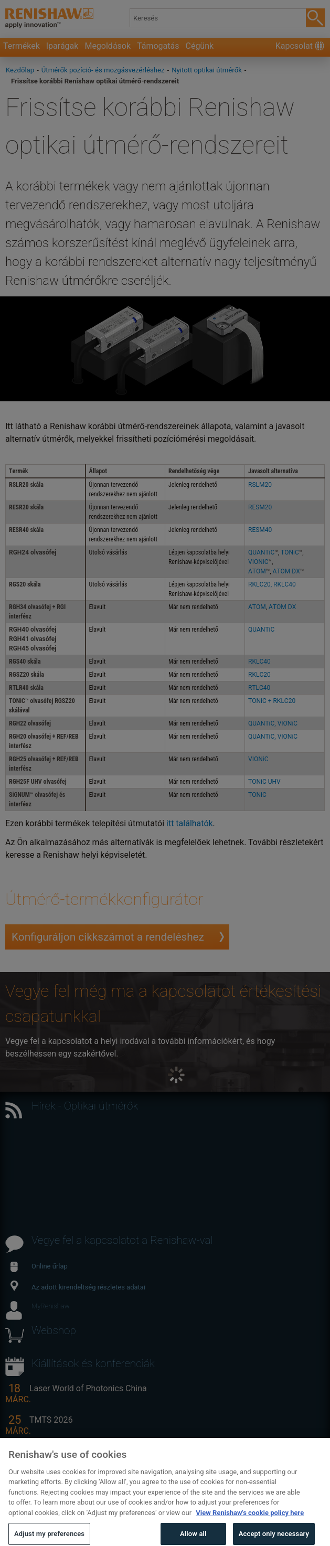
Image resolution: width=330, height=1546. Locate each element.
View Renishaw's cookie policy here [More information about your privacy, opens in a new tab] (250, 1526)
